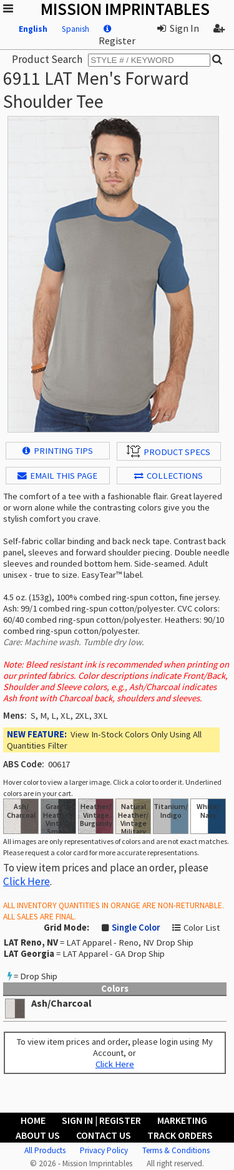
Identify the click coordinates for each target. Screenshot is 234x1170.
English (33, 29)
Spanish (75, 29)
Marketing (182, 1120)
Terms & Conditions (176, 1150)
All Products (45, 1150)
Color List (201, 927)
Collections (168, 475)
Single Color (136, 927)
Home (33, 1120)
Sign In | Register (101, 1120)
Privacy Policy (104, 1150)
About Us (38, 1135)
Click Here (26, 881)
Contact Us (103, 1135)
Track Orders (180, 1135)
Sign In (178, 28)
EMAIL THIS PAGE (57, 475)
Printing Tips (57, 450)
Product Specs (168, 451)
